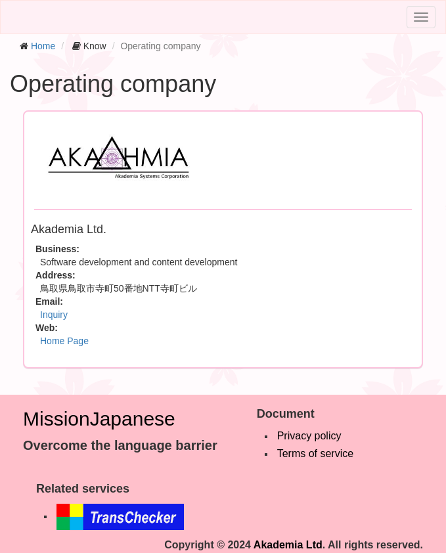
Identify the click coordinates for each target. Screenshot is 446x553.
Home (43, 46)
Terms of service (315, 453)
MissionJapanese (99, 419)
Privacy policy (309, 435)
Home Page (64, 341)
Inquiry (54, 314)
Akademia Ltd (288, 544)
